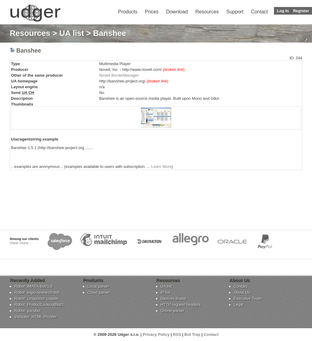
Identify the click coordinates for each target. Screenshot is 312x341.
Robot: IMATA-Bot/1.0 (33, 286)
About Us (242, 292)
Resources (206, 11)
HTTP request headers (180, 304)
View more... (21, 243)
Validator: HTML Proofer (35, 317)
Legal (238, 304)
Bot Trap (192, 334)
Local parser (98, 286)
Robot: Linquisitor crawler (36, 298)
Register (301, 11)
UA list (71, 33)
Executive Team (248, 298)
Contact (259, 11)
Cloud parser (98, 292)
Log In (283, 11)
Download (177, 11)
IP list (165, 292)
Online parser (172, 310)
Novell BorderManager (119, 75)
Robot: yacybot (27, 310)
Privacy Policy (156, 334)
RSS (177, 334)
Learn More (161, 166)
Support (234, 11)
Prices (151, 11)
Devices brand (173, 298)
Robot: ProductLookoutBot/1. (39, 304)
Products (127, 11)
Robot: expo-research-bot (36, 292)
